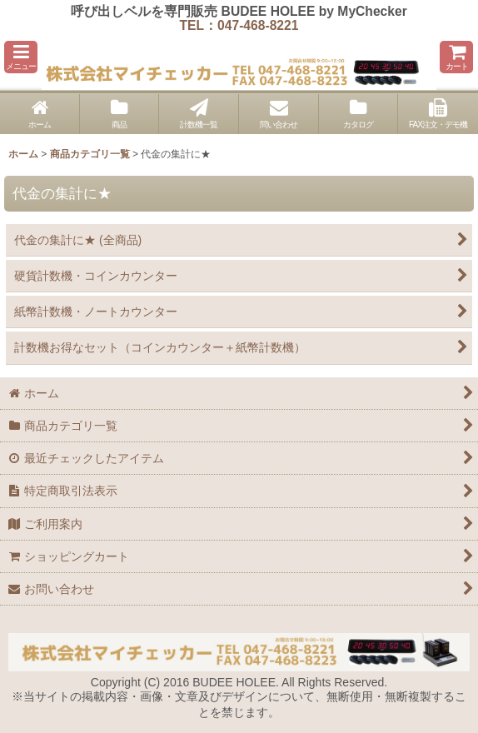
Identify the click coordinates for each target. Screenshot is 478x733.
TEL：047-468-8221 (239, 25)
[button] (20, 57)
